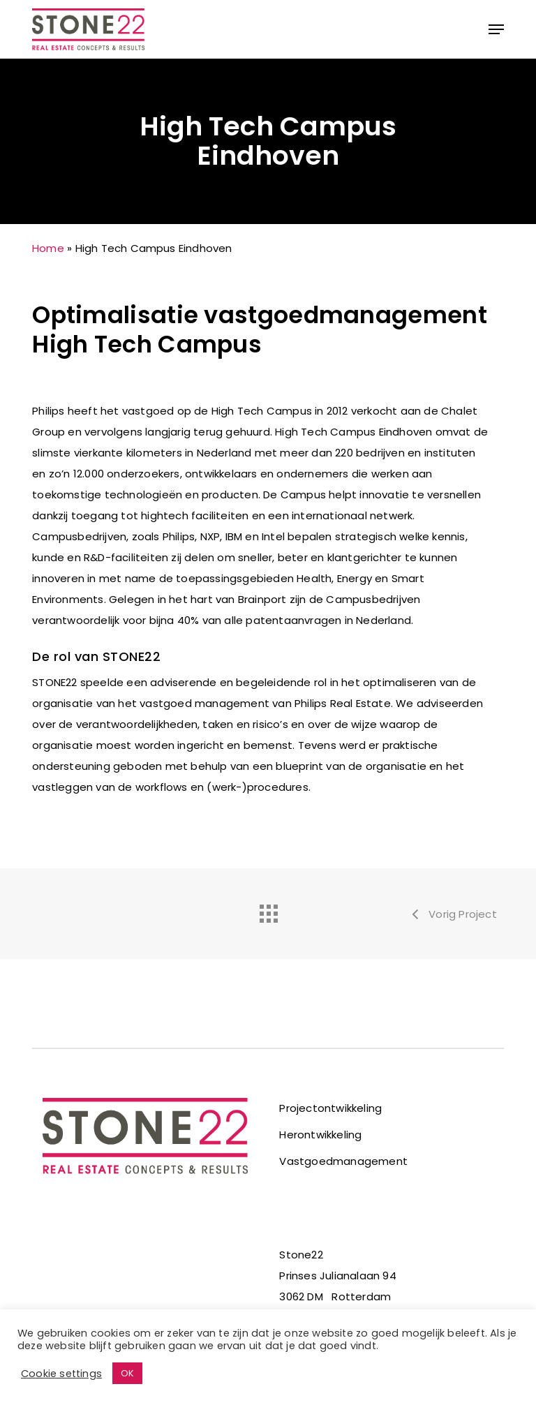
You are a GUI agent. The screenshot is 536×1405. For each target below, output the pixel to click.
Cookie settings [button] (61, 1373)
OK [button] (127, 1373)
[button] (496, 29)
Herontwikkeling (320, 1134)
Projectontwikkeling (330, 1108)
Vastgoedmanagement (343, 1161)
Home (48, 248)
